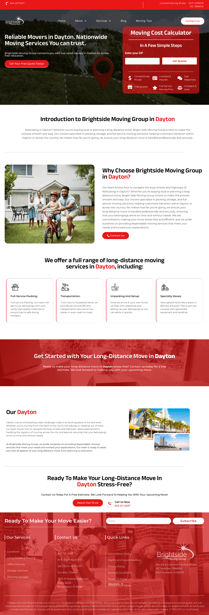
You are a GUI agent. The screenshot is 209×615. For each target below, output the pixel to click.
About (81, 21)
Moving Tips (144, 20)
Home (62, 20)
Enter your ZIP (135, 53)
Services (103, 21)
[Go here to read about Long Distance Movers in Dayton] (24, 20)
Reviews (116, 584)
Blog (123, 20)
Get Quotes (180, 61)
